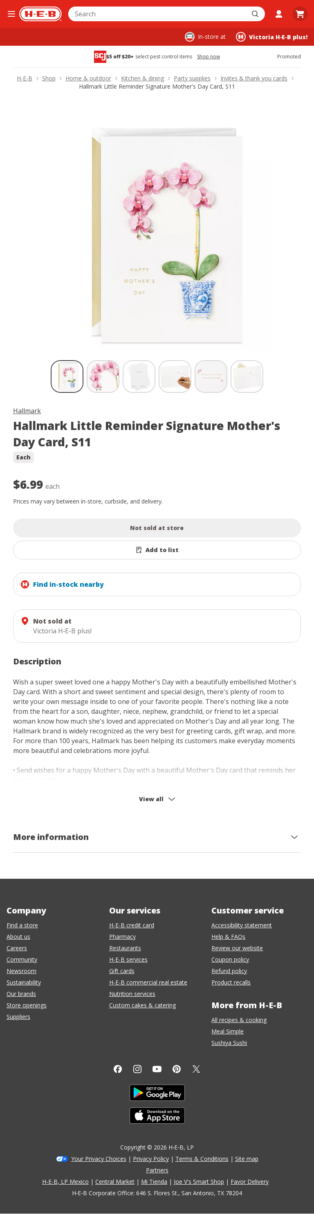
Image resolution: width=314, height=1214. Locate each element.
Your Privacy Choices (98, 1159)
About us (18, 936)
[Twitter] (196, 1069)
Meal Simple (227, 1031)
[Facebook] (118, 1069)
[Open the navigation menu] (11, 14)
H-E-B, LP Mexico (65, 1181)
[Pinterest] (177, 1069)
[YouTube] (157, 1069)
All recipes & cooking (239, 1020)
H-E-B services (128, 959)
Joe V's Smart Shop (199, 1181)
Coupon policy (230, 959)
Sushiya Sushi (229, 1043)
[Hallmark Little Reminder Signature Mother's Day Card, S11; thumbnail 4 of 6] (175, 376)
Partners (157, 1170)
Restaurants (125, 948)
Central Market (115, 1181)
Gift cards (122, 971)
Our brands (21, 994)
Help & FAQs (228, 936)
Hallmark (27, 410)
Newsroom (21, 971)
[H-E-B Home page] (40, 14)
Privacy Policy (151, 1159)
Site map (246, 1159)
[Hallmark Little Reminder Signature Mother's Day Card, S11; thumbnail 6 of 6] (247, 376)
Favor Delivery (250, 1181)
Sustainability (24, 982)
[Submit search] (256, 14)
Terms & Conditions (202, 1159)
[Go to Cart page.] (300, 14)
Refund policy (229, 971)
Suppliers (18, 1016)
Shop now (208, 56)
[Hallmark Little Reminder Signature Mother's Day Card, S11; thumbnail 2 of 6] (103, 376)
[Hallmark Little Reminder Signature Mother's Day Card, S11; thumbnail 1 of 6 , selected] (67, 376)
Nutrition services (132, 994)
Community (22, 959)
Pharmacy (122, 936)
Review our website (237, 948)
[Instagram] (137, 1069)
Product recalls (231, 982)
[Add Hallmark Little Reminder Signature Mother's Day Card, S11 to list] (157, 550)
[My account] (278, 14)
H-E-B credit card (131, 925)
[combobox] (157, 14)
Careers (17, 948)
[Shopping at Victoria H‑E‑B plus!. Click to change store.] (271, 37)
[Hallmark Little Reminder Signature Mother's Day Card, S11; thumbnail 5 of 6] (211, 376)
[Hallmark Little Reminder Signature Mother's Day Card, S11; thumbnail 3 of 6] (139, 376)
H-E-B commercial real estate (148, 982)
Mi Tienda (154, 1181)
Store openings (27, 1005)
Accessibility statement (241, 925)
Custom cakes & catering (142, 1005)
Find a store (22, 925)
